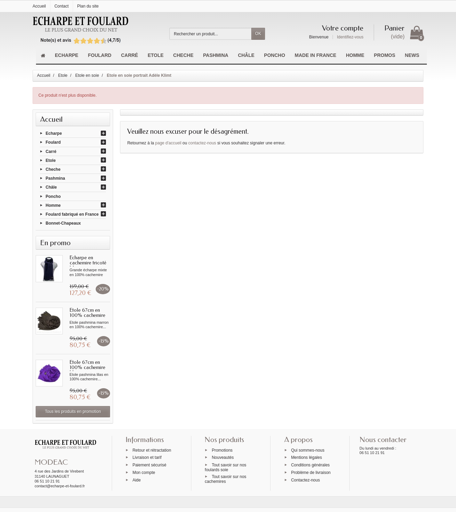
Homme (53, 205)
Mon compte (143, 472)
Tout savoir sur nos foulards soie (225, 467)
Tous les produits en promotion (73, 411)
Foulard (53, 142)
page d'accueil (168, 143)
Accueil (51, 119)
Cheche (53, 169)
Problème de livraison (311, 472)
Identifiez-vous (350, 37)
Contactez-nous (305, 479)
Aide (136, 479)
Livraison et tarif (146, 457)
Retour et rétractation (151, 450)
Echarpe (54, 133)
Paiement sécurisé (149, 465)
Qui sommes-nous (307, 450)
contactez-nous (202, 143)
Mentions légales (306, 457)
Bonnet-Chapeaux (63, 223)
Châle (51, 187)
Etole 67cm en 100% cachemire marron (87, 315)
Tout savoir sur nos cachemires (225, 479)
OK (258, 33)
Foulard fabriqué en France (72, 214)
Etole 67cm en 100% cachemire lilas (87, 367)
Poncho (53, 196)
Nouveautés (223, 457)
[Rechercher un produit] (210, 34)
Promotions (222, 450)
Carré (51, 151)
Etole (51, 160)
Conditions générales (310, 465)
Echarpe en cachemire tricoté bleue (88, 262)
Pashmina (55, 178)
